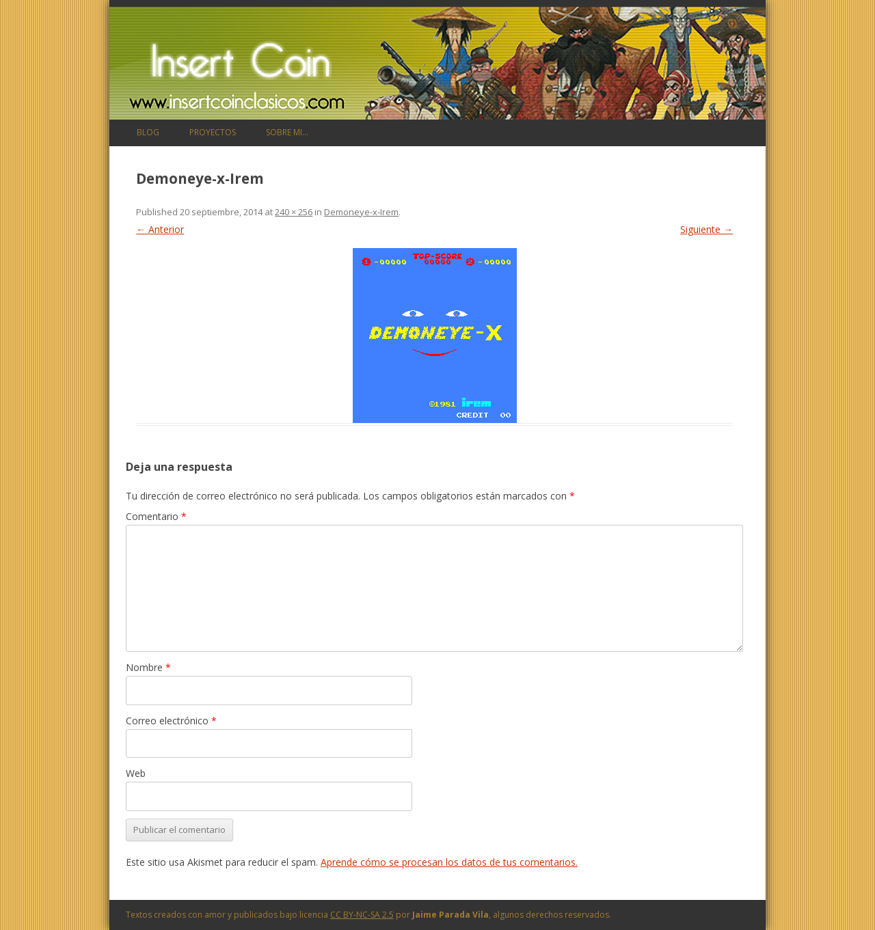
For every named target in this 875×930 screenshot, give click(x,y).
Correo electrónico (171, 720)
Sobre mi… (287, 132)
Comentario (156, 516)
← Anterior (160, 229)
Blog (148, 132)
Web (136, 773)
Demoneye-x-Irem (361, 212)
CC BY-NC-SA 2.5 (362, 914)
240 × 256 (293, 212)
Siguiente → (706, 229)
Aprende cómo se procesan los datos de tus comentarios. (449, 862)
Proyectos (212, 132)
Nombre (148, 667)
